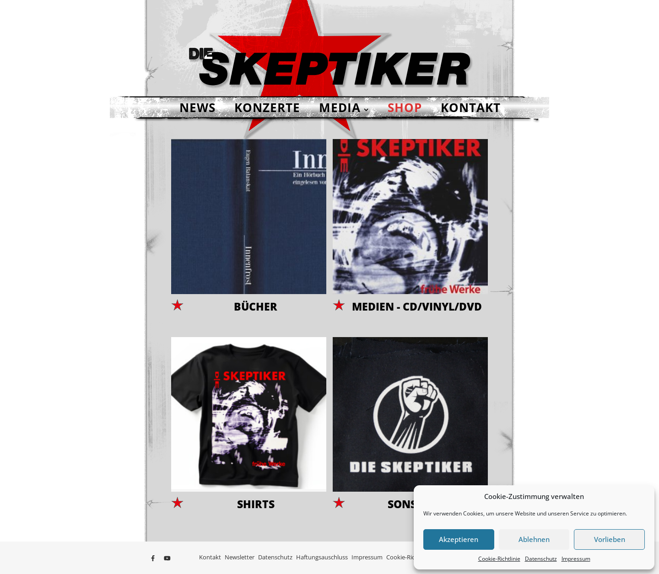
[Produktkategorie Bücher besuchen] (248, 228)
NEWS (197, 107)
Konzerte (267, 107)
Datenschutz (541, 559)
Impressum (576, 559)
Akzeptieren (458, 539)
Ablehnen (534, 539)
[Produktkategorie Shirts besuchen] (248, 426)
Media (340, 107)
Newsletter (239, 557)
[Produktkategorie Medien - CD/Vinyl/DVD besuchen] (410, 228)
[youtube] (167, 558)
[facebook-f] (153, 558)
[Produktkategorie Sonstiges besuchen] (410, 426)
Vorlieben (609, 539)
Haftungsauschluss (322, 557)
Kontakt (471, 107)
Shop (405, 107)
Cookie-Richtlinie (499, 559)
